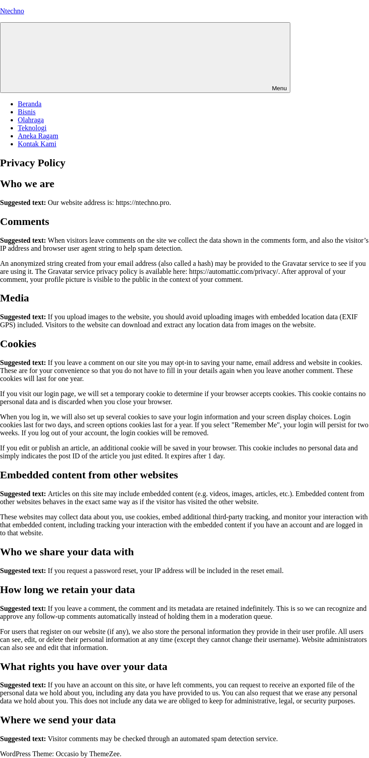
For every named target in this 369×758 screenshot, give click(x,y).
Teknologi (32, 128)
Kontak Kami (37, 144)
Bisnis (27, 112)
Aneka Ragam (38, 136)
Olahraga (31, 120)
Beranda (29, 104)
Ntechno (12, 11)
